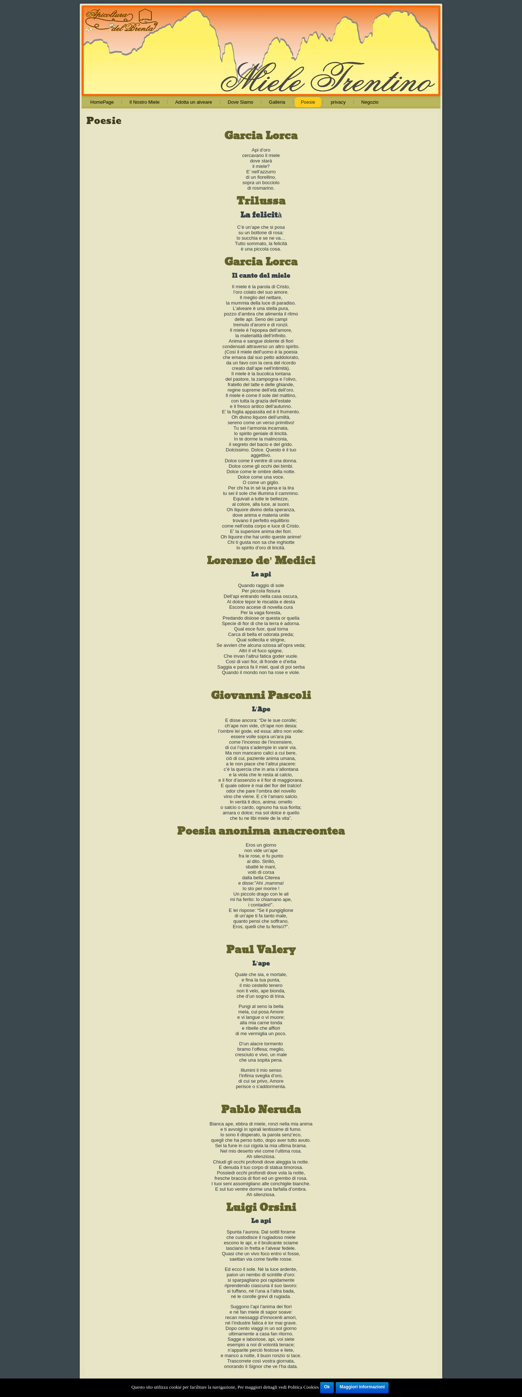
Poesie (308, 102)
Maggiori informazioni (362, 1386)
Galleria (277, 102)
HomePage (102, 102)
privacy (338, 102)
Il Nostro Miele (144, 102)
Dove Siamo (240, 102)
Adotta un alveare (193, 102)
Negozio (370, 102)
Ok (327, 1386)
